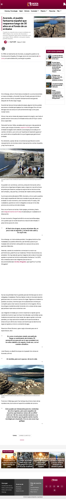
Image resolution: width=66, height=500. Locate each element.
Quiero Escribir (20, 493)
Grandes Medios (34, 489)
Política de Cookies (7, 492)
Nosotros (18, 488)
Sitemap (4, 494)
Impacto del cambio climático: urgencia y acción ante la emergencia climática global (57, 466)
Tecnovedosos (34, 491)
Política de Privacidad (7, 489)
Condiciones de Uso (7, 487)
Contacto (18, 490)
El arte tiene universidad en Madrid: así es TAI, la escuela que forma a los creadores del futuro (58, 65)
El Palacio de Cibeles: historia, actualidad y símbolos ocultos (57, 74)
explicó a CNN (25, 127)
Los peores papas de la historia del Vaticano (57, 82)
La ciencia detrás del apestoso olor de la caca (57, 57)
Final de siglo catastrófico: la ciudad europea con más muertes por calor (9, 467)
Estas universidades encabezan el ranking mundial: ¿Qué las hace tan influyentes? (58, 89)
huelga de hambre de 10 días (12, 212)
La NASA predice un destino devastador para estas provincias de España (41, 467)
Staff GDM (13, 42)
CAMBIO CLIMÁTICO (24, 435)
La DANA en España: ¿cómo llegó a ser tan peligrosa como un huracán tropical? (25, 467)
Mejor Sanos (33, 493)
